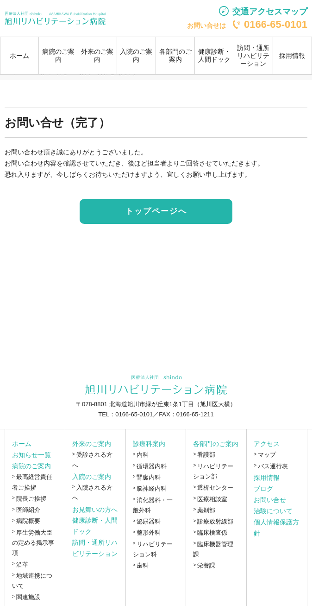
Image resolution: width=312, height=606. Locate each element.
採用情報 (292, 55)
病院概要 (28, 520)
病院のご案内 (31, 466)
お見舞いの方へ (95, 509)
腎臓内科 (149, 477)
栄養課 (206, 565)
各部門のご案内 (215, 443)
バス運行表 (273, 466)
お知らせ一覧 (31, 455)
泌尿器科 (149, 521)
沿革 (22, 564)
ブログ (263, 488)
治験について (273, 511)
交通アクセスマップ (269, 11)
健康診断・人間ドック (214, 55)
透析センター (215, 487)
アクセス (267, 443)
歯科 (143, 565)
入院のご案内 (91, 476)
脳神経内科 (152, 488)
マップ (267, 454)
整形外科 (149, 532)
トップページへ (156, 211)
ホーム (19, 55)
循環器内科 (152, 466)
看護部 (206, 454)
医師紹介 (28, 509)
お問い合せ (270, 500)
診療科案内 (149, 443)
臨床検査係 (212, 532)
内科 (143, 454)
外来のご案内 (91, 443)
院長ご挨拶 (31, 498)
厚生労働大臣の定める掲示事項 (33, 543)
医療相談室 (212, 499)
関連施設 (28, 596)
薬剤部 (206, 510)
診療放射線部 (215, 521)
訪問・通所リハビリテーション (253, 55)
